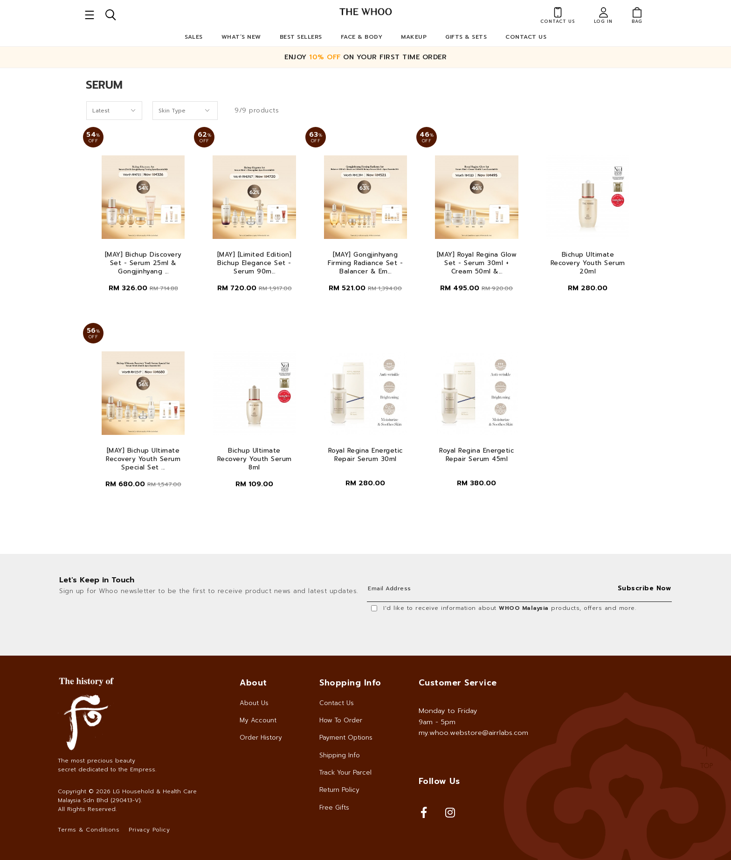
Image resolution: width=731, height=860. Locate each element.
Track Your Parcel (345, 772)
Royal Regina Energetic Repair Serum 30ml (365, 455)
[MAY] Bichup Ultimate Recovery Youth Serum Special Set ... (143, 459)
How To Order (340, 720)
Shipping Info (339, 755)
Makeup (414, 37)
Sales (194, 37)
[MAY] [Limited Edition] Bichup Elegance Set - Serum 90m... (254, 263)
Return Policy (339, 790)
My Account (258, 720)
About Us (254, 703)
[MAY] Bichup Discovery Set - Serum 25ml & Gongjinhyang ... (143, 263)
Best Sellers (301, 37)
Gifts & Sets (466, 37)
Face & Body (362, 37)
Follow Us (439, 781)
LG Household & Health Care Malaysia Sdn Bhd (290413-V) (127, 795)
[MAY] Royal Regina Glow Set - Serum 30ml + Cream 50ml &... (477, 263)
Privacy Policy (149, 829)
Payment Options (345, 737)
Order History (261, 737)
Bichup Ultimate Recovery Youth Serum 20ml (588, 263)
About (253, 683)
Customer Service (458, 683)
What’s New (241, 37)
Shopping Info (350, 683)
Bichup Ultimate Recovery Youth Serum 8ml (254, 459)
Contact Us (525, 37)
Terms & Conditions (88, 829)
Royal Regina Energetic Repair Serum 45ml (476, 455)
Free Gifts (334, 807)
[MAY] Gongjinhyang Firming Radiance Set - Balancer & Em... (365, 263)
